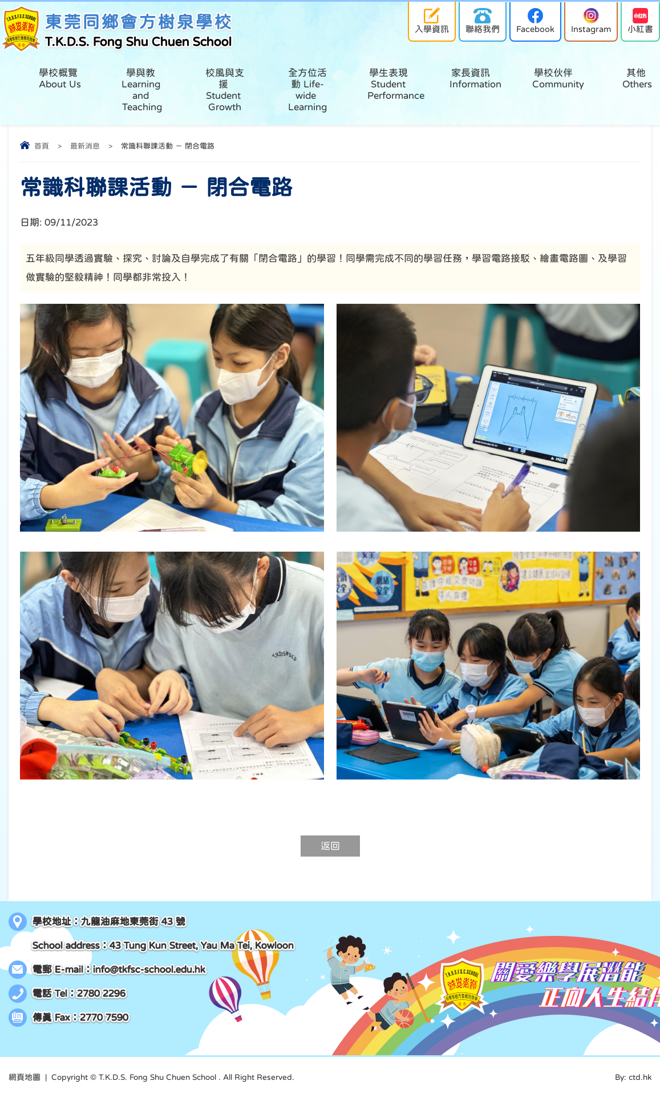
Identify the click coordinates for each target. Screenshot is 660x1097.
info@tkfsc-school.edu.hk (149, 969)
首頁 (41, 146)
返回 (330, 846)
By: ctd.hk (633, 1077)
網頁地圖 (25, 1077)
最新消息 (85, 146)
